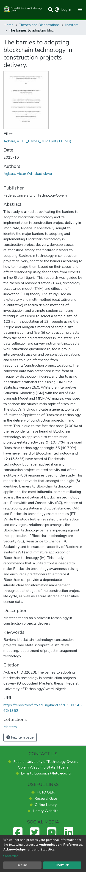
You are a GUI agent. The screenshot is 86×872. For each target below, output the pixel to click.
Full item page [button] (20, 737)
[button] (57, 9)
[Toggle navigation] (80, 9)
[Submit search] (50, 9)
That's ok (62, 865)
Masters (71, 24)
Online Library (46, 804)
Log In (66, 9)
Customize (10, 856)
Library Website (45, 810)
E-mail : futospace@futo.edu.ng (46, 773)
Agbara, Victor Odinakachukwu (27, 173)
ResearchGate (45, 798)
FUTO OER (46, 792)
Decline (22, 865)
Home (9, 24)
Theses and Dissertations (39, 24)
